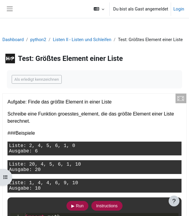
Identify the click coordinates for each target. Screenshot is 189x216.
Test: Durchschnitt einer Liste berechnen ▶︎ (135, 130)
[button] (99, 9)
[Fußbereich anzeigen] (174, 201)
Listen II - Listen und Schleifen (82, 39)
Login (178, 9)
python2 (38, 39)
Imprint (14, 208)
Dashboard (13, 39)
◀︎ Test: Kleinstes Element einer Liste (47, 108)
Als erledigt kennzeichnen (36, 79)
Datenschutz (39, 208)
